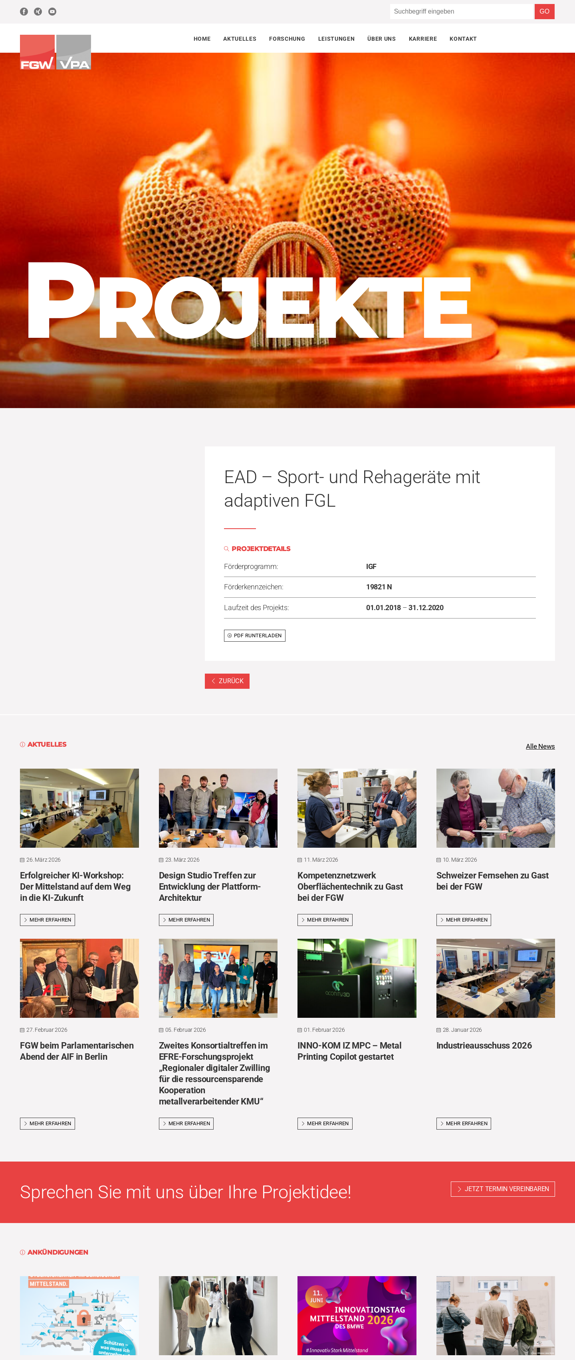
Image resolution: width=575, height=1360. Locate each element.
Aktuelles (239, 39)
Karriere (423, 39)
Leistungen (336, 39)
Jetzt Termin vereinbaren (507, 1189)
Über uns (381, 39)
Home (202, 39)
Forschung (287, 39)
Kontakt (463, 39)
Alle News (539, 747)
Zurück (227, 681)
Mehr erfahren (47, 920)
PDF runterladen (255, 635)
